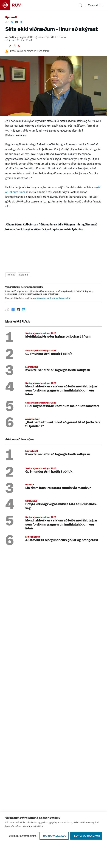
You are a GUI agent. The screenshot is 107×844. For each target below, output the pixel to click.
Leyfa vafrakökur (87, 835)
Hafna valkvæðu (54, 835)
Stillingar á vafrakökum (22, 835)
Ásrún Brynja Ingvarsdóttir (19, 37)
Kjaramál (11, 17)
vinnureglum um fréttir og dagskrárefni (52, 298)
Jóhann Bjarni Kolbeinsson (51, 37)
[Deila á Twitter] (16, 22)
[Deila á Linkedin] (21, 22)
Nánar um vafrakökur (33, 826)
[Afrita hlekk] (7, 22)
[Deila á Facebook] (12, 22)
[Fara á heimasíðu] (13, 5)
